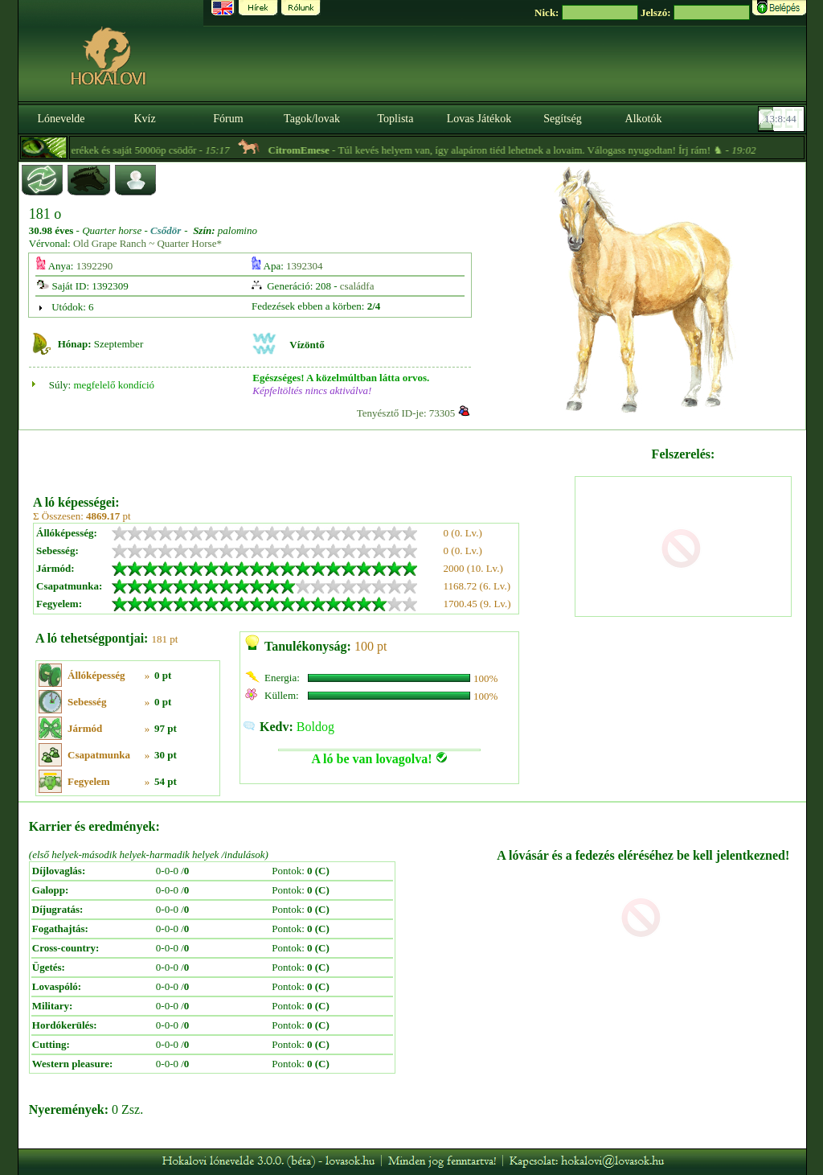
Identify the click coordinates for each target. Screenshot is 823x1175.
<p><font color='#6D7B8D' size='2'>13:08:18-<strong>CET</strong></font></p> (783, 119)
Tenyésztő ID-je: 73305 (406, 413)
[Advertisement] (302, 457)
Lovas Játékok (479, 119)
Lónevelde (60, 119)
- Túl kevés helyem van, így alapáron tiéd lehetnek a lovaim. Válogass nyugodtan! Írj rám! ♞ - (546, 150)
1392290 (94, 266)
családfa (357, 286)
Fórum (228, 119)
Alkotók (643, 119)
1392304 (304, 266)
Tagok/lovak (312, 119)
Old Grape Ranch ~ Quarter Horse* (147, 243)
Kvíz (144, 119)
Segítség (562, 119)
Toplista (396, 119)
